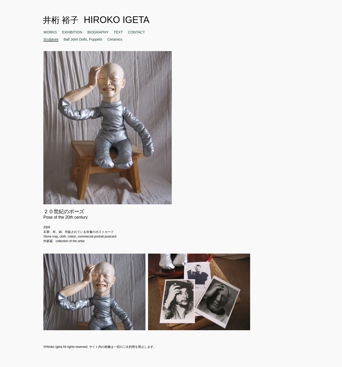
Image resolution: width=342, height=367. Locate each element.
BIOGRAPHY (97, 32)
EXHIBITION (72, 32)
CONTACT (136, 32)
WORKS (50, 32)
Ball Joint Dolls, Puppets (83, 39)
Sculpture (50, 39)
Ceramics (114, 39)
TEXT (118, 32)
